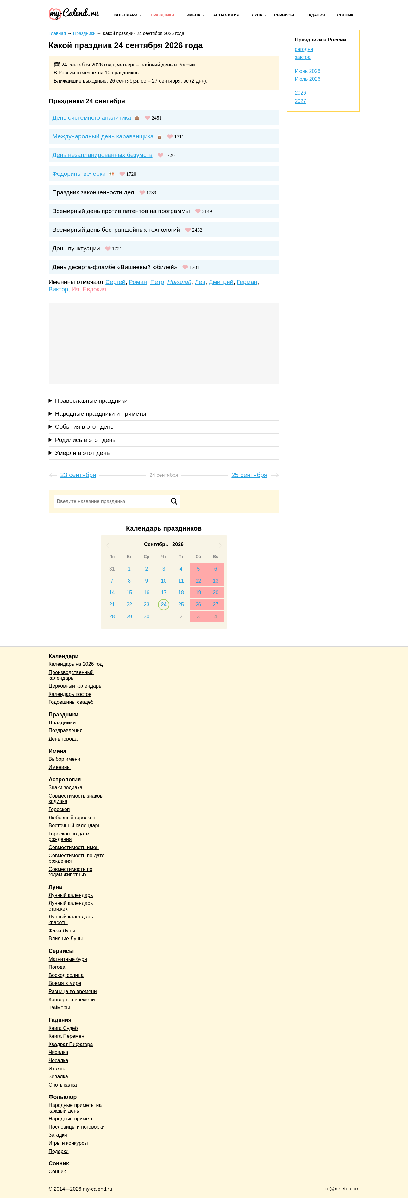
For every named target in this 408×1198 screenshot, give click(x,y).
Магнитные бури (68, 959)
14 (112, 592)
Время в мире (65, 983)
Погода (57, 967)
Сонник (345, 15)
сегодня (304, 49)
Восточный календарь (75, 825)
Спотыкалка (63, 1085)
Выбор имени (64, 759)
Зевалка (58, 1076)
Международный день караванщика (103, 136)
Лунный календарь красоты (71, 919)
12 (198, 580)
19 (198, 592)
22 (129, 604)
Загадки (58, 1135)
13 (215, 580)
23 (146, 604)
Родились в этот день (85, 440)
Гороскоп (59, 809)
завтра (303, 57)
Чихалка (58, 1052)
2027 (300, 101)
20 (215, 592)
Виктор (58, 289)
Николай (179, 282)
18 (181, 592)
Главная (57, 33)
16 (146, 592)
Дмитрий (221, 282)
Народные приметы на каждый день (75, 1107)
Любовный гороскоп (72, 817)
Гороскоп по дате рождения (69, 836)
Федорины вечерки (79, 173)
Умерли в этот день (82, 453)
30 (146, 616)
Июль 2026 (308, 79)
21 (112, 604)
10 (164, 580)
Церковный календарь (75, 686)
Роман (138, 282)
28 (112, 616)
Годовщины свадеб (71, 702)
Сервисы (284, 15)
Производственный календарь (71, 675)
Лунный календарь (71, 895)
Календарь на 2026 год (76, 664)
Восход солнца (66, 975)
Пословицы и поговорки (77, 1127)
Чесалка (58, 1060)
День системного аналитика (92, 117)
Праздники (162, 15)
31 (112, 568)
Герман (247, 282)
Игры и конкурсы (68, 1143)
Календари (125, 15)
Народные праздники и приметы (100, 413)
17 (164, 592)
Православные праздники (91, 400)
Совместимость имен (74, 847)
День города (63, 738)
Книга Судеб (63, 1028)
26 (198, 604)
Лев (200, 282)
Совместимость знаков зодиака (76, 798)
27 (215, 604)
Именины (60, 767)
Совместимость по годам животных (71, 872)
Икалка (57, 1068)
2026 (300, 93)
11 (181, 580)
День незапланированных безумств (103, 155)
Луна (257, 15)
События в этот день (84, 426)
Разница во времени (73, 991)
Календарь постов (70, 694)
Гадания (315, 15)
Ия (75, 289)
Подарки (59, 1151)
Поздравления (66, 730)
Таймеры (59, 1007)
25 (181, 604)
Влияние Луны (66, 938)
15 (129, 592)
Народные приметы (72, 1118)
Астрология (226, 15)
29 (129, 616)
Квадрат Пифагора (71, 1044)
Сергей (115, 282)
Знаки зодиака (66, 787)
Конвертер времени (72, 999)
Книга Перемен (67, 1036)
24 (164, 604)
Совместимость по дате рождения (77, 858)
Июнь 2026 (308, 71)
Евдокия (94, 289)
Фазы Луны (62, 930)
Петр (157, 282)
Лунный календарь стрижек (71, 905)
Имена (193, 15)
